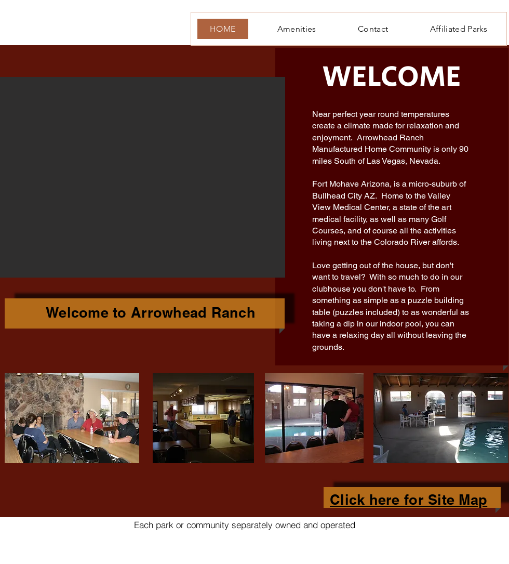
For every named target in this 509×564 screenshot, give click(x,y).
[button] (142, 177)
